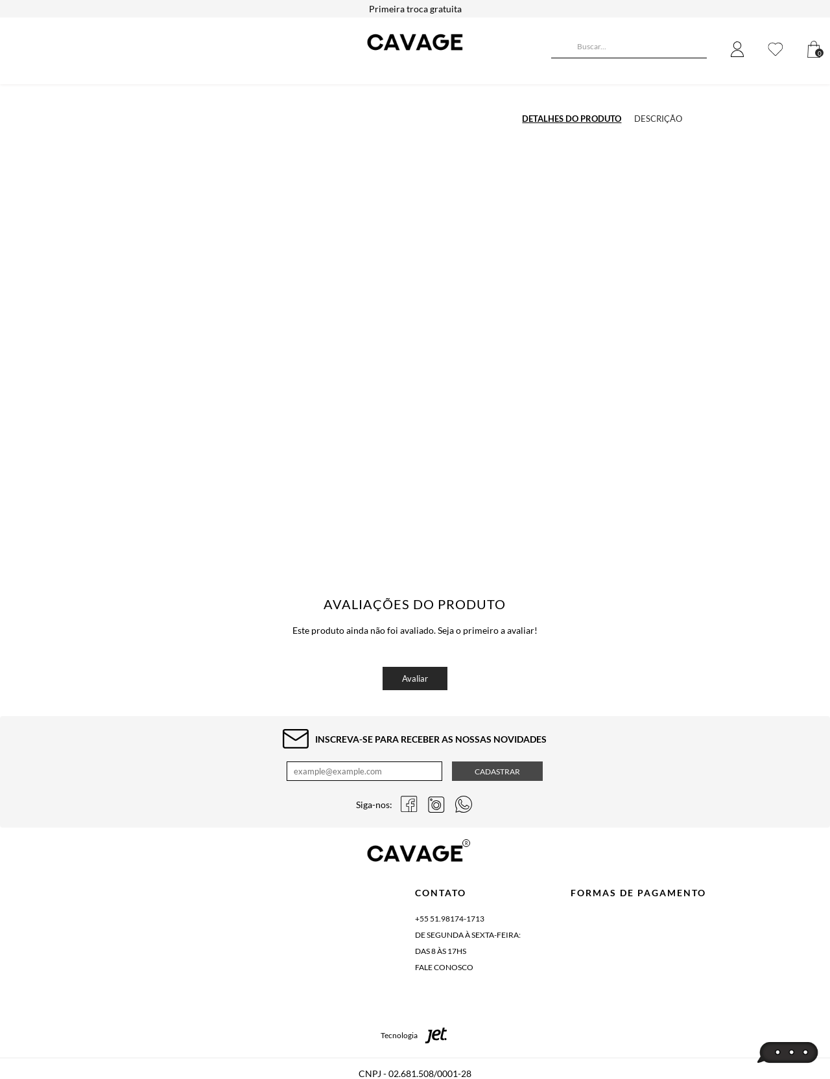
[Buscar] (561, 48)
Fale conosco (444, 967)
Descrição (658, 118)
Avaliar (415, 678)
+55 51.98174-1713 (449, 918)
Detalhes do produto (571, 118)
